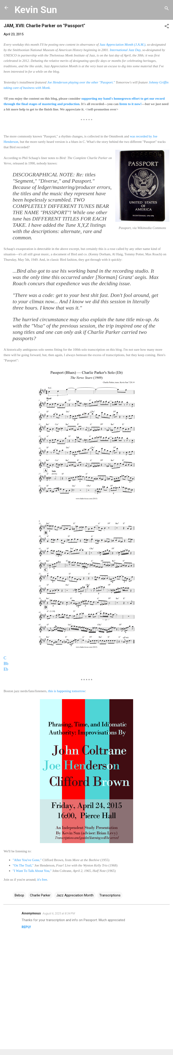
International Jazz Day (125, 50)
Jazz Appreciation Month (74, 895)
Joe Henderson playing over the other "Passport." (81, 82)
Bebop (19, 895)
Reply (26, 927)
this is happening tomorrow (66, 691)
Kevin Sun (35, 9)
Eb (6, 669)
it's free (42, 879)
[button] (166, 26)
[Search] (166, 9)
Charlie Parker (40, 895)
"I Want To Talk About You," (32, 871)
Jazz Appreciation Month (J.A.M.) (122, 44)
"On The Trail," (23, 865)
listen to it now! (130, 104)
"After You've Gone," (27, 860)
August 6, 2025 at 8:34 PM (59, 913)
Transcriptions (110, 895)
